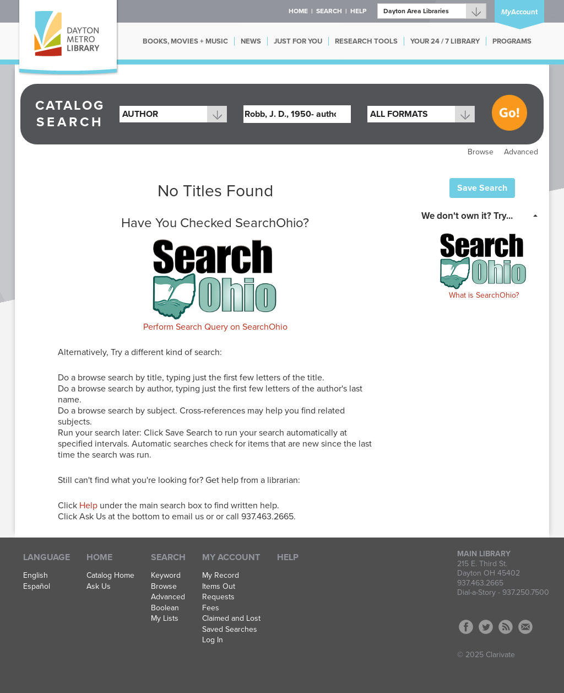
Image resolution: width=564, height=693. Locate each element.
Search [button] (329, 11)
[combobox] (173, 114)
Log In (212, 640)
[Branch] (431, 11)
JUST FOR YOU (298, 41)
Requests (218, 597)
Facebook (466, 627)
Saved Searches (229, 629)
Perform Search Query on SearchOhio (215, 326)
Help (88, 505)
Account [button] (519, 12)
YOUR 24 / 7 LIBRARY (445, 41)
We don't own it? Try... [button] (467, 216)
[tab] (482, 215)
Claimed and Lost (231, 618)
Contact (525, 627)
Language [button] (46, 557)
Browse (481, 152)
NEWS (251, 41)
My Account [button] (231, 557)
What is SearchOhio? (484, 295)
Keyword (166, 575)
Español (36, 586)
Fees (210, 608)
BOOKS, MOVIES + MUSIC (185, 41)
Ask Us (98, 586)
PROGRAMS (512, 41)
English (35, 575)
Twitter (486, 627)
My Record (220, 575)
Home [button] (298, 11)
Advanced (521, 152)
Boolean (165, 608)
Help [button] (358, 11)
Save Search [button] (482, 188)
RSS (505, 627)
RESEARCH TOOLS (366, 41)
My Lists (164, 618)
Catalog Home (110, 575)
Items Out (218, 586)
